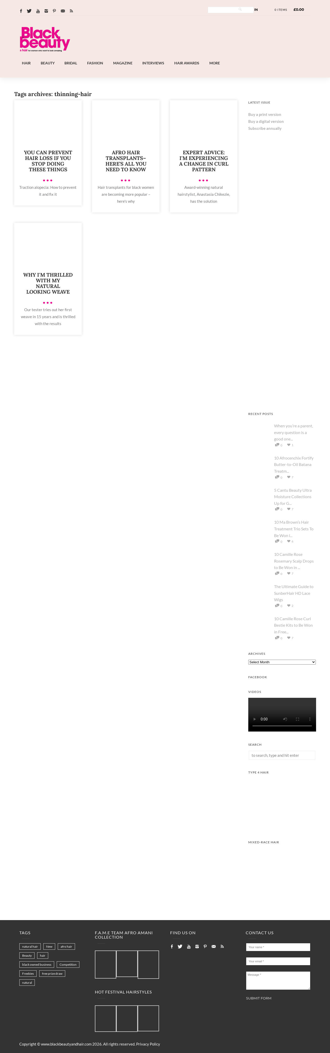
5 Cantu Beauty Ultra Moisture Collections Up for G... (293, 497)
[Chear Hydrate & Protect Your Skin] (282, 263)
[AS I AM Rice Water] (282, 331)
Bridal (70, 63)
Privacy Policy (148, 1044)
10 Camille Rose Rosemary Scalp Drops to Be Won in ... (294, 561)
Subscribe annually (265, 128)
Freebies (28, 973)
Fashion (95, 63)
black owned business (36, 964)
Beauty (48, 63)
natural (27, 982)
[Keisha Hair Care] (282, 399)
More (214, 63)
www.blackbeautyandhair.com (66, 1044)
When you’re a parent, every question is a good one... (293, 432)
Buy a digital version (266, 121)
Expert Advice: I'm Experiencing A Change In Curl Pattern (203, 161)
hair (42, 955)
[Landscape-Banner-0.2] (179, 56)
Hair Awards (186, 63)
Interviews (153, 63)
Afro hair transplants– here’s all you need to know (125, 161)
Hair (26, 63)
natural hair (30, 946)
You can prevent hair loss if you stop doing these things (48, 161)
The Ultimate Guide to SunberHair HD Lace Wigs (294, 593)
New (49, 946)
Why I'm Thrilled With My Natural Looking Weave (48, 283)
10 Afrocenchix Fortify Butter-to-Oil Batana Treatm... (294, 464)
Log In (252, 10)
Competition (68, 964)
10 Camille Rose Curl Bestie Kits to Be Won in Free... (293, 625)
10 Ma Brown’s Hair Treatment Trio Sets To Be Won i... (294, 529)
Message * (278, 981)
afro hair (66, 946)
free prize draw (52, 973)
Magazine (123, 63)
